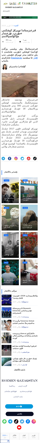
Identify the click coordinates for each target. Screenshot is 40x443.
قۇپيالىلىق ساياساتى (10, 391)
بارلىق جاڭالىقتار (19, 370)
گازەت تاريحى (22, 386)
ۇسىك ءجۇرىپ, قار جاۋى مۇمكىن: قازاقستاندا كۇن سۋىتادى (24, 359)
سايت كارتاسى (18, 397)
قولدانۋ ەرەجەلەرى (26, 391)
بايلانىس (19, 414)
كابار (36, 57)
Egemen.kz (16, 57)
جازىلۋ (19, 406)
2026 (5, 436)
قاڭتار (14, 436)
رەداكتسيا (12, 386)
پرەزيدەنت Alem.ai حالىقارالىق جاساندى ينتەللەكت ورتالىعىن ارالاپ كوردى (25, 335)
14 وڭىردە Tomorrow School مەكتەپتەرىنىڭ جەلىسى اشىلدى (23, 322)
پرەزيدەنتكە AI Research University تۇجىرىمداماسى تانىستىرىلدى (22, 310)
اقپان (24, 436)
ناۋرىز (33, 436)
